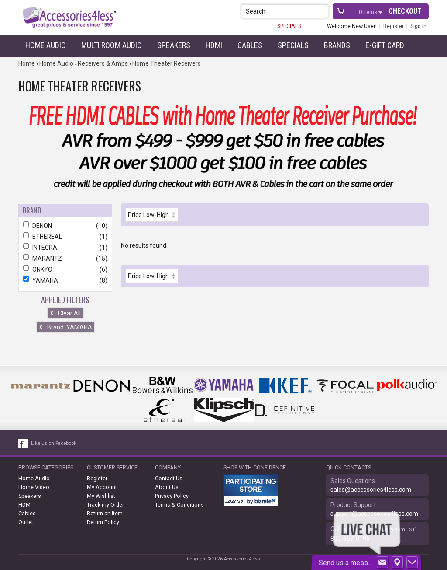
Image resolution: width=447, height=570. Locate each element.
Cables (249, 45)
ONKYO (65, 269)
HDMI (214, 45)
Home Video (33, 487)
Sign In (418, 26)
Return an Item (105, 513)
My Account (102, 487)
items (368, 12)
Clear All (65, 313)
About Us (167, 487)
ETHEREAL (65, 236)
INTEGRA (65, 247)
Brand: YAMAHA (65, 327)
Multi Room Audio (111, 45)
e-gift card (384, 45)
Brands (337, 45)
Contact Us (168, 478)
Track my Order (105, 504)
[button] (322, 11)
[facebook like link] (23, 443)
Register (393, 26)
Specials (293, 45)
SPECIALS (289, 26)
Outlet (25, 522)
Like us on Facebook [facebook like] (53, 443)
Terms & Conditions (179, 504)
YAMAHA (65, 280)
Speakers (173, 45)
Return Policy (103, 522)
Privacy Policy (172, 496)
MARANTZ (65, 258)
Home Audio (45, 45)
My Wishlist (101, 496)
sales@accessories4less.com (370, 489)
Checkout (405, 11)
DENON (65, 225)
